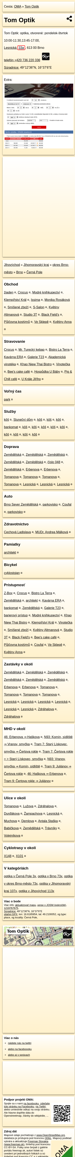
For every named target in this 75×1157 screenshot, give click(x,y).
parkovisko (50, 504)
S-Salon (38, 307)
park (7, 399)
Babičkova (11, 828)
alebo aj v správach (19, 1054)
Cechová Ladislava (17, 532)
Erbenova (32, 469)
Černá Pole (34, 272)
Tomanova (11, 477)
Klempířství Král (15, 300)
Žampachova (33, 813)
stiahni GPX (11, 914)
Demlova (27, 821)
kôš (6, 419)
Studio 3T (30, 314)
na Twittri (41, 1106)
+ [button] (9, 164)
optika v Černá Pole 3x (20, 876)
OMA (17, 6)
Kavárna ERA (13, 357)
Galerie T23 (35, 357)
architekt (10, 552)
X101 (19, 856)
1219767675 (11, 908)
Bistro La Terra (59, 349)
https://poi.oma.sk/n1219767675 (20, 253)
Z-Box (8, 593)
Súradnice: (11, 67)
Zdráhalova (46, 709)
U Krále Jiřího (31, 379)
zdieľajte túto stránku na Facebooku (27, 1105)
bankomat (11, 427)
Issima (35, 300)
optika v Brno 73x (50, 876)
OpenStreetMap (32, 250)
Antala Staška (48, 821)
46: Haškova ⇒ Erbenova (45, 773)
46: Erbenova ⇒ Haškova (22, 737)
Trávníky (51, 828)
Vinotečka (63, 364)
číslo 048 (54, 462)
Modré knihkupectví (46, 292)
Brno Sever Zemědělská (21, 504)
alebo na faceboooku (20, 1049)
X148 (7, 856)
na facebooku (31, 1103)
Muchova (10, 821)
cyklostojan (12, 573)
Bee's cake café (19, 371)
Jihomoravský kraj (36, 264)
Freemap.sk (52, 250)
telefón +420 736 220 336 (22, 60)
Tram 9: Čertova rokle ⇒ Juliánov (27, 781)
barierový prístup (16, 615)
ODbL (48, 1138)
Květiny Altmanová (46, 630)
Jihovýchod (12, 264)
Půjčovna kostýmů (17, 322)
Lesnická (14, 47)
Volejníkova (12, 835)
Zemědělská (12, 454)
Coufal (66, 504)
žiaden (8, 292)
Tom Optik (32, 6)
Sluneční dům (23, 419)
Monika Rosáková (57, 300)
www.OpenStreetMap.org (50, 1135)
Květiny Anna (62, 322)
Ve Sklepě (41, 322)
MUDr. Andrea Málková (51, 532)
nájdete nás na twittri (19, 1043)
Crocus (23, 292)
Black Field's (50, 314)
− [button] (9, 170)
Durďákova (11, 813)
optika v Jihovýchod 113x (36, 891)
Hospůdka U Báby (47, 371)
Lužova (28, 806)
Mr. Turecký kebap (32, 349)
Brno (19, 272)
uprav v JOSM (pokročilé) (51, 905)
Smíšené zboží (18, 307)
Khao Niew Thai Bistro (36, 364)
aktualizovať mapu (25, 905)
